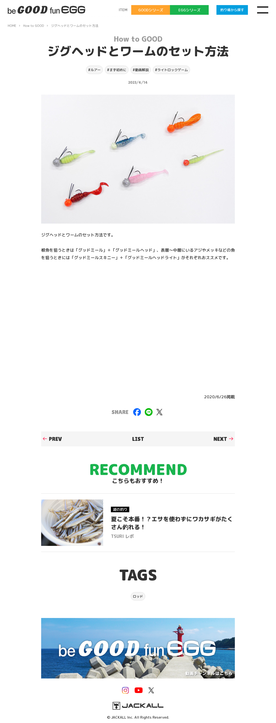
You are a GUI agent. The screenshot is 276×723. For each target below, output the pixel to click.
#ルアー (94, 70)
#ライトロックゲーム (171, 70)
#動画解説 (141, 70)
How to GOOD (138, 39)
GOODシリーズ (150, 10)
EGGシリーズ (189, 10)
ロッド (138, 596)
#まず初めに (116, 70)
